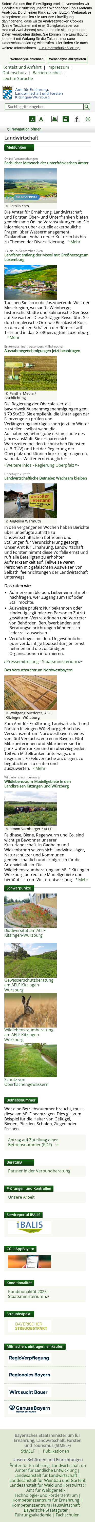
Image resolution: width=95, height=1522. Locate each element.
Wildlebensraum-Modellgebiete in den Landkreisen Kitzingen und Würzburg (37, 784)
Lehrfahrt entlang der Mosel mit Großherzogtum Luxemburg (46, 257)
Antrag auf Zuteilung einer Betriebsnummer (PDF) (33, 1142)
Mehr (75, 242)
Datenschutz (15, 72)
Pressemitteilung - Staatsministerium (44, 661)
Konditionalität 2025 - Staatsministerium (28, 1294)
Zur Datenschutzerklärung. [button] (59, 48)
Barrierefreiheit (47, 72)
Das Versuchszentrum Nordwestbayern (38, 669)
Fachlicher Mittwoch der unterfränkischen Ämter (46, 162)
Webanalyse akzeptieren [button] (67, 59)
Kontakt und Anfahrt (22, 67)
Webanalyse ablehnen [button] (27, 59)
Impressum (58, 67)
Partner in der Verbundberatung (39, 1171)
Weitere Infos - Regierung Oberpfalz (42, 465)
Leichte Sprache (18, 78)
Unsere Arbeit (21, 1197)
